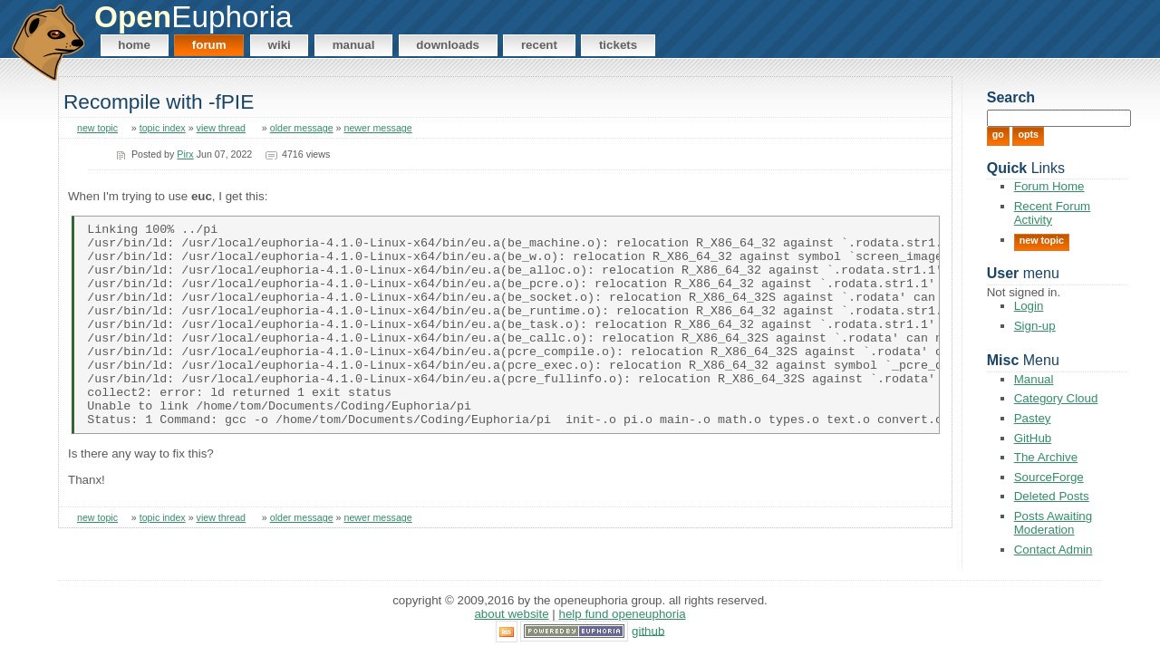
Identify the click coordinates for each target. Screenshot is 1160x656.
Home (134, 45)
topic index (163, 127)
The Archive (1046, 457)
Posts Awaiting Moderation (1053, 522)
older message (302, 127)
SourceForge (1049, 477)
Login (1029, 306)
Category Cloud (1056, 398)
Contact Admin (1053, 549)
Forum (209, 45)
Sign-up (1035, 326)
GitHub (1032, 438)
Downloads (447, 45)
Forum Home (1049, 186)
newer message (377, 127)
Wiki (279, 45)
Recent (539, 45)
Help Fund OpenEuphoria (622, 615)
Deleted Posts (1051, 496)
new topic (97, 127)
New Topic (1042, 240)
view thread (221, 127)
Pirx (185, 154)
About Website (511, 615)
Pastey (1032, 418)
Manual (354, 45)
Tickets (618, 45)
